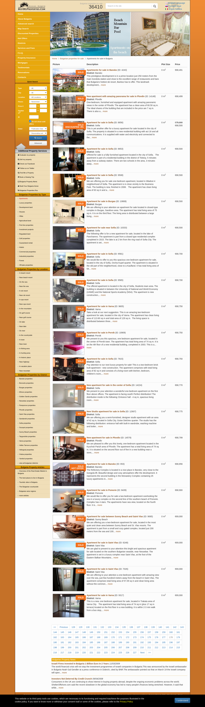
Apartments (23, 198)
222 (98, 652)
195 (163, 642)
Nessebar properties (26, 401)
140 (160, 627)
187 (106, 642)
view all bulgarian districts (28, 463)
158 (156, 632)
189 (120, 642)
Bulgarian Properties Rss (28, 190)
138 (145, 627)
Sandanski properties (27, 419)
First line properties (26, 225)
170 (113, 637)
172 (127, 637)
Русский (173, 6)
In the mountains (25, 308)
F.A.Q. (20, 53)
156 (142, 632)
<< (54, 627)
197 (178, 642)
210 (142, 647)
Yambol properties (25, 458)
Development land (26, 207)
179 (178, 637)
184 (84, 642)
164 (69, 637)
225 (120, 652)
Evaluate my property (26, 155)
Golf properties (24, 238)
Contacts (22, 77)
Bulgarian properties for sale (91, 3)
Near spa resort (25, 304)
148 (84, 632)
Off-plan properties (26, 265)
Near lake (22, 326)
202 (84, 647)
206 (113, 647)
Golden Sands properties (28, 396)
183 (76, 642)
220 (84, 652)
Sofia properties (25, 423)
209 (134, 647)
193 (149, 642)
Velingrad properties (26, 450)
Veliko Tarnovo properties (28, 445)
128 (73, 627)
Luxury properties (25, 203)
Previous (64, 627)
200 (69, 647)
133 (109, 627)
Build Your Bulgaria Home (28, 186)
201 (76, 647)
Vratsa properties (25, 454)
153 (120, 632)
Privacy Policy (126, 701)
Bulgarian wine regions (27, 491)
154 (127, 632)
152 (113, 632)
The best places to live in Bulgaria (31, 478)
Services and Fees (26, 48)
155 (134, 632)
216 (55, 652)
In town (22, 340)
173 (134, 637)
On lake (22, 322)
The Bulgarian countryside (28, 487)
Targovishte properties (27, 436)
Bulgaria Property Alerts (27, 181)
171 (120, 637)
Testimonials (24, 67)
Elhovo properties (25, 392)
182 (69, 642)
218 (69, 652)
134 (116, 627)
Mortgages (23, 63)
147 (76, 632)
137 (138, 627)
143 (182, 627)
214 (171, 647)
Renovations (23, 72)
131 (95, 627)
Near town (23, 344)
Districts (22, 43)
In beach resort (24, 273)
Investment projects (26, 229)
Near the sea (24, 286)
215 (178, 647)
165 (76, 637)
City (19, 93)
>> (149, 652)
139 (153, 627)
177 (163, 637)
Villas (21, 216)
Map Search (23, 29)
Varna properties (25, 441)
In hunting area (24, 353)
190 (127, 642)
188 (113, 642)
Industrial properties (26, 256)
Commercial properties (27, 252)
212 (156, 647)
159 (163, 632)
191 (134, 642)
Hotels (21, 247)
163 (62, 637)
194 (156, 642)
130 (88, 627)
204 (98, 647)
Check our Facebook (26, 164)
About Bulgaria (25, 19)
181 (62, 642)
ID (19, 117)
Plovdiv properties (25, 410)
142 (174, 627)
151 (106, 632)
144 (55, 632)
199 (62, 647)
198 (55, 647)
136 (131, 627)
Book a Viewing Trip (26, 177)
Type (20, 88)
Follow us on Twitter (26, 168)
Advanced (38, 143)
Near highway (24, 362)
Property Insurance (27, 58)
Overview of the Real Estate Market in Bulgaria (32, 472)
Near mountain (24, 371)
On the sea (23, 282)
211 (149, 647)
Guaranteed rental (26, 243)
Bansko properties (26, 379)
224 (113, 652)
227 (134, 652)
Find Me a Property (26, 173)
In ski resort (23, 291)
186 (98, 642)
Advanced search (26, 24)
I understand (182, 700)
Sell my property (25, 159)
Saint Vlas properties (27, 414)
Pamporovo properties (27, 405)
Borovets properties (26, 383)
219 (76, 652)
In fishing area (24, 348)
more (103, 85)
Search (38, 138)
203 (91, 647)
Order (20, 129)
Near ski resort (24, 295)
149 (91, 632)
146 (69, 632)
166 (84, 637)
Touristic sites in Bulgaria (28, 482)
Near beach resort (25, 277)
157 (149, 632)
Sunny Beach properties (28, 432)
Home (20, 14)
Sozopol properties (26, 427)
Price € (21, 106)
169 (106, 637)
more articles (24, 495)
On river (22, 331)
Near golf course (25, 317)
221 (91, 652)
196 (171, 642)
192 (142, 642)
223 (106, 652)
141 (167, 627)
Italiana (173, 9)
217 (62, 652)
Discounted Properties (28, 33)
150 (98, 632)
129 (80, 627)
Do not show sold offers (37, 122)
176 (156, 637)
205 (106, 647)
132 (102, 627)
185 (91, 642)
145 (62, 632)
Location (21, 97)
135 (124, 627)
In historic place (25, 357)
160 (171, 632)
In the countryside (25, 335)
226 (127, 652)
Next (142, 652)
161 (178, 632)
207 (120, 647)
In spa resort (23, 299)
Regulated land (24, 234)
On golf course (24, 313)
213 (163, 647)
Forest (21, 260)
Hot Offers (22, 38)
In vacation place (25, 366)
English (175, 3)
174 (142, 637)
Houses (22, 212)
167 (91, 637)
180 (55, 642)
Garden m (21, 112)
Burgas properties (25, 387)
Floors (20, 102)
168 (98, 637)
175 (149, 637)
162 (55, 637)
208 (127, 647)
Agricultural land (25, 221)
